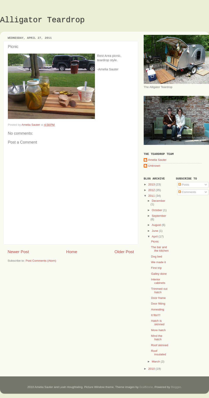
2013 (152, 184)
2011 (152, 195)
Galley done (159, 273)
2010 (152, 368)
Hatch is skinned (158, 322)
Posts (183, 184)
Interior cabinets (158, 281)
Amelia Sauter (157, 159)
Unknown (154, 165)
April (155, 236)
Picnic (155, 241)
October (157, 210)
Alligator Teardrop (42, 20)
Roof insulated (158, 352)
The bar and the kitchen (160, 249)
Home (71, 251)
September (159, 215)
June (155, 230)
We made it (158, 262)
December (158, 200)
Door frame (158, 298)
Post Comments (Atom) (41, 260)
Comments (187, 192)
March (156, 361)
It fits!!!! (156, 315)
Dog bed (156, 256)
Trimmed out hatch (159, 290)
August (157, 225)
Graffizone (146, 387)
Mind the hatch (156, 337)
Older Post (124, 251)
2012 (152, 190)
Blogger (176, 387)
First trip (156, 267)
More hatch (158, 330)
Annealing (157, 309)
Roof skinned (159, 345)
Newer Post (18, 251)
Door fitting (158, 303)
